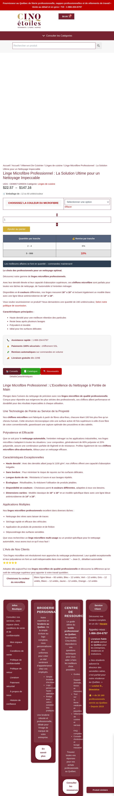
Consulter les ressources (72, 786)
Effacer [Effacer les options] (68, 206)
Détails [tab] (13, 376)
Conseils (12, 371)
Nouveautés (51, 371)
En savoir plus (43, 752)
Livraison (14, 677)
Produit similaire (100, 790)
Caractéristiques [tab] (24, 376)
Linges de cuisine (53, 165)
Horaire (103, 624)
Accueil (6, 165)
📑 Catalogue (31, 371)
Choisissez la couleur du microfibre (33, 203)
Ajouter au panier (16, 229)
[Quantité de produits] (57, 220)
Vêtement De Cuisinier (32, 165)
